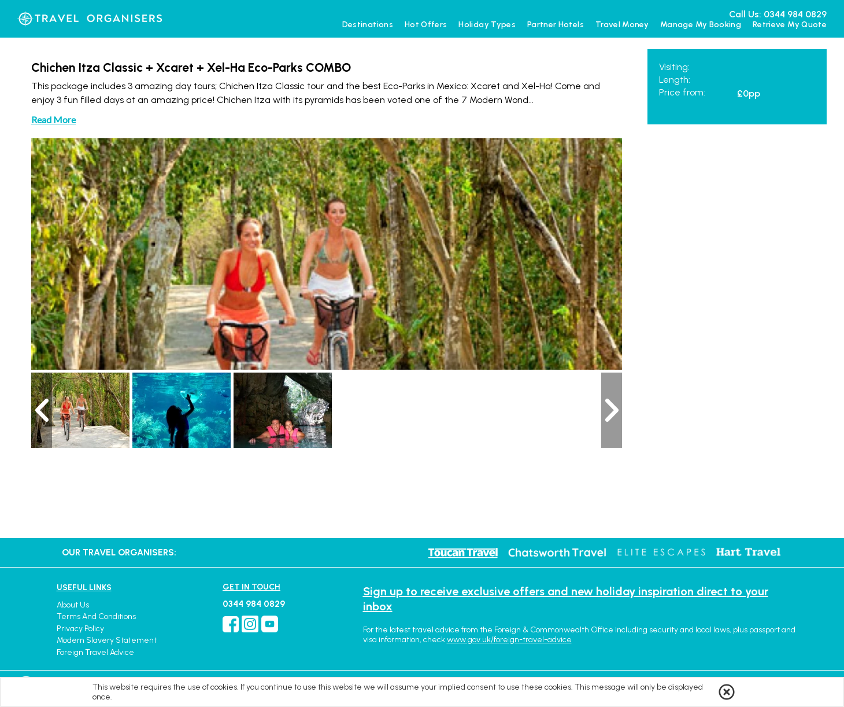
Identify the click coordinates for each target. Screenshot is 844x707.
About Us (73, 605)
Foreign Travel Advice (95, 652)
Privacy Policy (80, 629)
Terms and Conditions (96, 616)
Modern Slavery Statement (107, 640)
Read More (53, 119)
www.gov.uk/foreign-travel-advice (509, 640)
